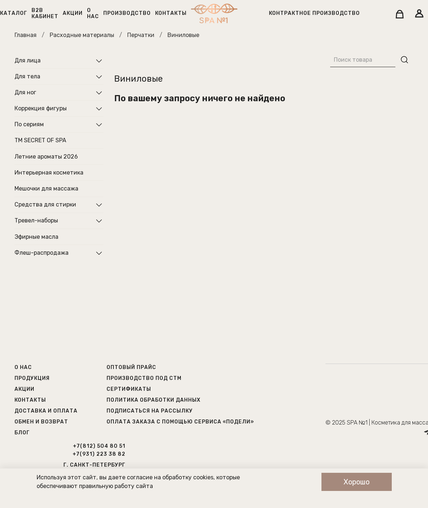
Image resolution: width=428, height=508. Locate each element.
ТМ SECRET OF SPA (40, 140)
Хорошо (357, 482)
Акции (73, 13)
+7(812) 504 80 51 (99, 446)
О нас (93, 13)
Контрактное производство (314, 13)
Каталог (13, 13)
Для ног (25, 92)
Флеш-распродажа (41, 252)
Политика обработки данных (153, 400)
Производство (127, 13)
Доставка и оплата (46, 411)
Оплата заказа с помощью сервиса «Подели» (180, 422)
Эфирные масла (36, 236)
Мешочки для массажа (46, 188)
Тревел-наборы (36, 220)
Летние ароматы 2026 (46, 156)
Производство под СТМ (144, 378)
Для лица (27, 60)
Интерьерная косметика (48, 172)
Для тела (27, 76)
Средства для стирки (45, 204)
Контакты (171, 13)
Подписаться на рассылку (150, 411)
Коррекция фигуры (40, 108)
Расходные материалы (82, 35)
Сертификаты (129, 389)
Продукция (32, 378)
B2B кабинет (45, 13)
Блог (22, 433)
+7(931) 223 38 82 (98, 454)
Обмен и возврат (41, 422)
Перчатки (140, 35)
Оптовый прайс (131, 367)
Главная (25, 35)
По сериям (29, 124)
